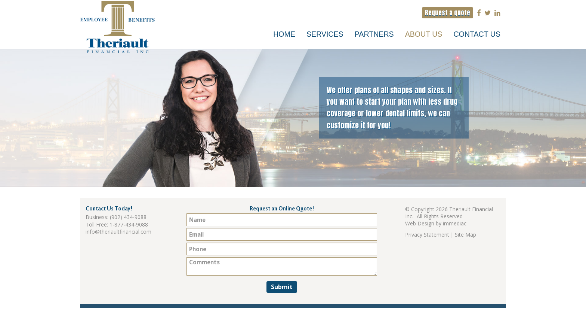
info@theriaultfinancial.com (118, 231)
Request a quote (447, 13)
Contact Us (476, 34)
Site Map (465, 234)
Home (284, 34)
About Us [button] (423, 34)
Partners (374, 34)
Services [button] (324, 34)
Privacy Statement (427, 234)
